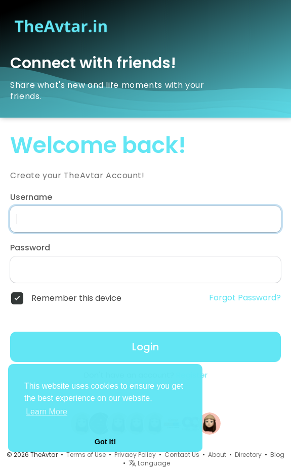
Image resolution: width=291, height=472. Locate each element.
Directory (248, 454)
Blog (277, 454)
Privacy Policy (135, 454)
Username (31, 197)
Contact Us (181, 454)
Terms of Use (86, 454)
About (217, 454)
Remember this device (76, 298)
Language (149, 463)
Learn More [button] (46, 411)
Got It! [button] (105, 442)
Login (145, 347)
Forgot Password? (245, 297)
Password (30, 247)
